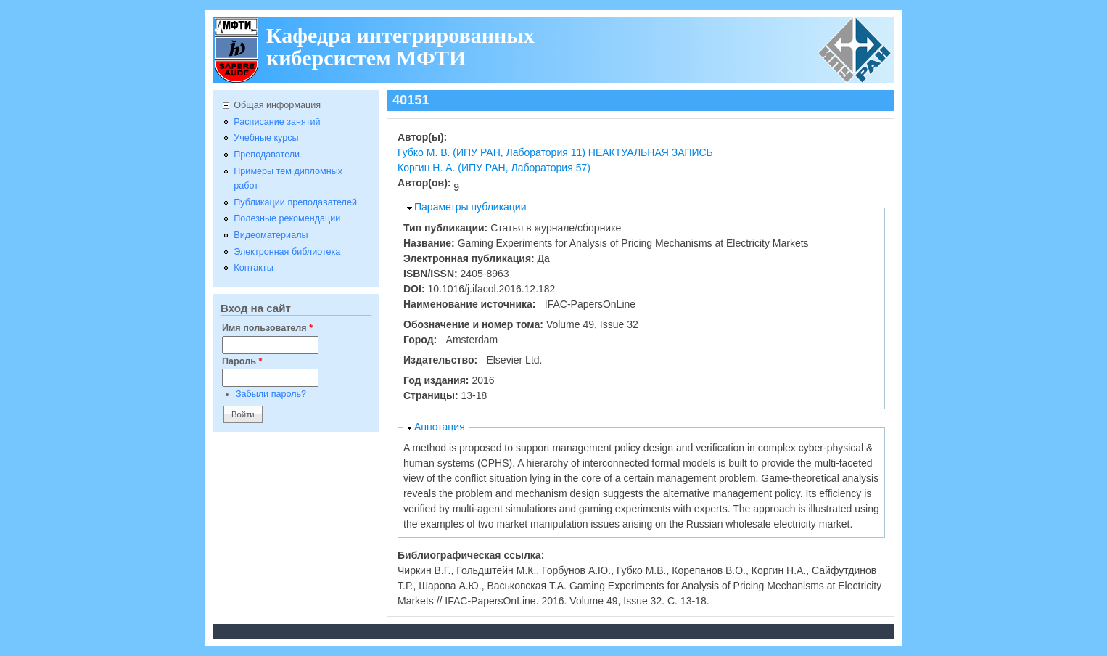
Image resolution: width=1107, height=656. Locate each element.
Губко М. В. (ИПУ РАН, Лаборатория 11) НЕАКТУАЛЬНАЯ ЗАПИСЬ (555, 152)
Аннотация (439, 426)
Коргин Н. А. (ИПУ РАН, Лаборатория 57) (494, 167)
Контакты (253, 268)
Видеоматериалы (271, 235)
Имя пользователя (267, 328)
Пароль (242, 361)
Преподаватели (267, 154)
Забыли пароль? (271, 394)
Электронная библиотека (287, 252)
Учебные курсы (266, 138)
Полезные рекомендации (287, 218)
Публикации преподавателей (295, 202)
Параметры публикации (470, 207)
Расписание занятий (277, 122)
